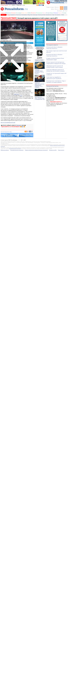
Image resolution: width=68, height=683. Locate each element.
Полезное (56, 12)
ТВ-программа (39, 12)
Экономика (24, 14)
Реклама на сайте (53, 548)
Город (8, 14)
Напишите (18, 125)
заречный (2, 131)
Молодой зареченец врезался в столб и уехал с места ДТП (38, 18)
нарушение (7, 131)
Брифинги (13, 14)
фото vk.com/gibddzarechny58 (8, 122)
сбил (21, 95)
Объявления (8, 12)
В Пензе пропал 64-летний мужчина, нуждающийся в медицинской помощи (55, 62)
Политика (18, 14)
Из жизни (57, 14)
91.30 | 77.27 (62, 11)
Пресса (44, 12)
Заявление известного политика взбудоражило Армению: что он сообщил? (39, 85)
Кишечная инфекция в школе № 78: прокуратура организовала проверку (55, 70)
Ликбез (29, 12)
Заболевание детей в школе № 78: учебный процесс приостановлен (54, 66)
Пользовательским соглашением (15, 547)
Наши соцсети (61, 548)
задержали (16, 94)
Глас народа (18, 12)
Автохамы (13, 12)
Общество (29, 14)
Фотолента (33, 12)
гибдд (10, 131)
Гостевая (64, 12)
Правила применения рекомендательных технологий (36, 548)
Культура (35, 14)
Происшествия (41, 14)
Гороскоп (60, 12)
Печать (31, 40)
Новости (3, 12)
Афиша (51, 12)
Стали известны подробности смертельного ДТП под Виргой (53, 77)
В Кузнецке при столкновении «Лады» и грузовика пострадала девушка (56, 81)
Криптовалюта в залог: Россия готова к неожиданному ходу (40, 98)
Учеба (62, 14)
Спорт (53, 14)
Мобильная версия (5, 548)
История (48, 12)
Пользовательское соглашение (16, 548)
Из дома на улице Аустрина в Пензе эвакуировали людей (55, 59)
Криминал (48, 14)
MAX (22, 126)
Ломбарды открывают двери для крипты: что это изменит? (39, 71)
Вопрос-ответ (24, 12)
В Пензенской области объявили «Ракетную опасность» (54, 47)
